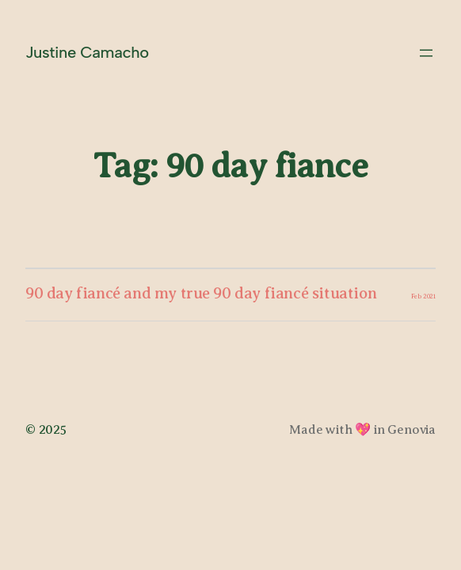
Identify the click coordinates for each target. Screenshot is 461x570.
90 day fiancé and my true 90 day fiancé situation (200, 293)
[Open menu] (426, 53)
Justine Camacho (87, 52)
